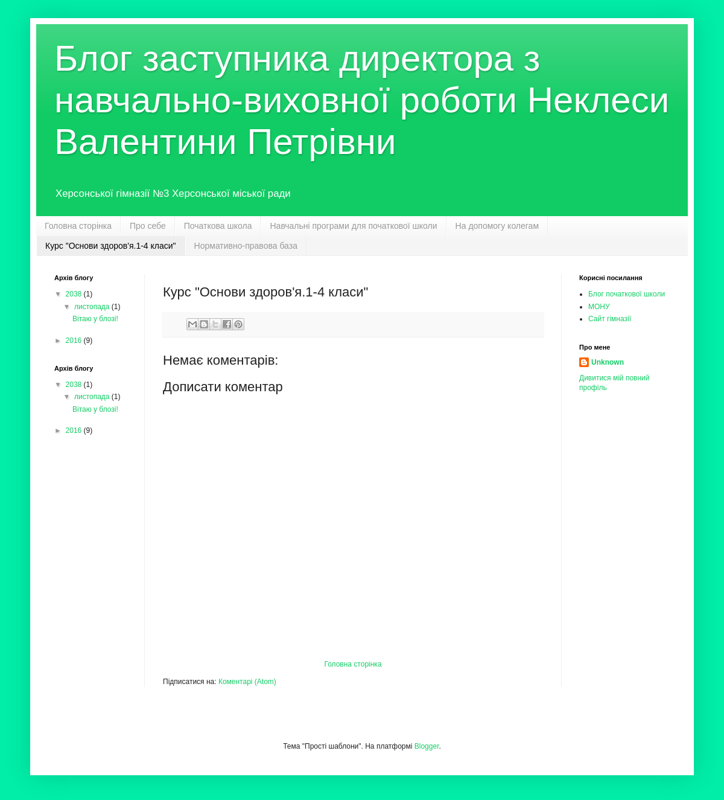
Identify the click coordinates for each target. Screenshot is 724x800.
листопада (93, 306)
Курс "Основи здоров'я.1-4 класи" (110, 246)
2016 (75, 340)
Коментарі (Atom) (247, 681)
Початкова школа (218, 226)
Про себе (148, 226)
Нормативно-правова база (245, 246)
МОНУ (599, 306)
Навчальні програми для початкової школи (353, 226)
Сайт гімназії (609, 319)
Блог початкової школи (626, 294)
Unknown (607, 362)
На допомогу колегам (497, 226)
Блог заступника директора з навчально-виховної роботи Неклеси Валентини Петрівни (361, 100)
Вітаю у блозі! (95, 319)
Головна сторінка (78, 226)
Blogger (426, 746)
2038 (75, 294)
